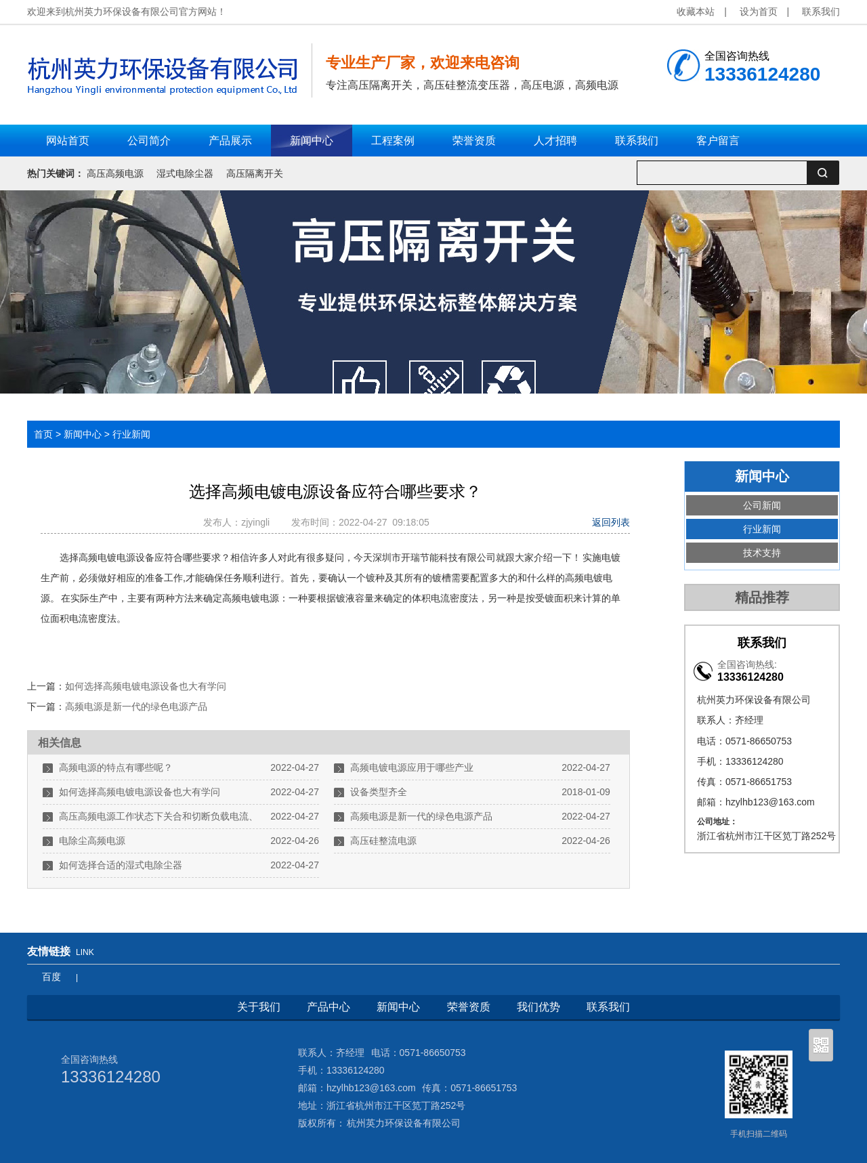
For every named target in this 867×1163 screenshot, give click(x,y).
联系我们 (821, 11)
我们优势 (538, 1007)
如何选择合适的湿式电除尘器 (120, 865)
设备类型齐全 (378, 791)
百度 (51, 976)
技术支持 (762, 552)
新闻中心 (83, 434)
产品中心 (328, 1007)
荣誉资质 (468, 1007)
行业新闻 (131, 434)
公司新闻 (762, 505)
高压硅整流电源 (383, 840)
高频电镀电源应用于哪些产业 (411, 767)
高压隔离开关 (254, 173)
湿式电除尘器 (184, 173)
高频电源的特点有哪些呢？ (116, 767)
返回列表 (611, 522)
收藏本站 (696, 11)
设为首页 (759, 11)
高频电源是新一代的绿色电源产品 (136, 706)
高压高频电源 (115, 173)
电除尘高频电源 (92, 840)
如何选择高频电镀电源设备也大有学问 (145, 686)
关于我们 (258, 1007)
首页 (43, 434)
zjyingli (258, 522)
